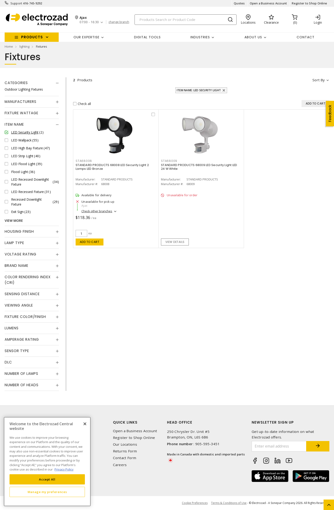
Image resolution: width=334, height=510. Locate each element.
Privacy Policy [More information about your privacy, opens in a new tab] (64, 469)
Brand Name (16, 265)
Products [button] (32, 37)
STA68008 (84, 161)
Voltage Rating (20, 254)
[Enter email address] (279, 446)
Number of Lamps (21, 373)
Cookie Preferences (195, 503)
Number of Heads (22, 384)
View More (14, 220)
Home (9, 46)
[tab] (32, 83)
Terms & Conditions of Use (229, 503)
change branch (119, 22)
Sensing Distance (22, 293)
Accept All (47, 479)
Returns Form (125, 451)
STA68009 (169, 161)
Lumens (12, 328)
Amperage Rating (22, 339)
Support (16, 3)
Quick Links (125, 422)
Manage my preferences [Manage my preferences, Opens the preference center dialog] (47, 492)
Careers (120, 465)
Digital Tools (147, 37)
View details (175, 242)
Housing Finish (19, 231)
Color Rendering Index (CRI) (28, 280)
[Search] (186, 19)
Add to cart (90, 242)
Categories (16, 82)
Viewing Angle (19, 305)
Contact (306, 37)
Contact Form (124, 458)
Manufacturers (20, 101)
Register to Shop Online (309, 3)
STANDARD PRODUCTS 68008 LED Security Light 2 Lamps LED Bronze (112, 167)
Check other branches (96, 211)
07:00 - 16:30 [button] (89, 22)
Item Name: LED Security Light (199, 90)
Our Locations (125, 444)
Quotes (239, 3)
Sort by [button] (318, 80)
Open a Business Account (268, 3)
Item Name (14, 124)
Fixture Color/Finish (25, 316)
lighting (24, 46)
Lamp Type (14, 242)
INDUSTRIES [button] (200, 37)
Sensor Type (17, 350)
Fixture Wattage (21, 113)
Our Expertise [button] (87, 37)
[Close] (85, 424)
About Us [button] (253, 37)
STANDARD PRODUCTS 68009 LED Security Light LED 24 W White (199, 167)
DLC (8, 362)
